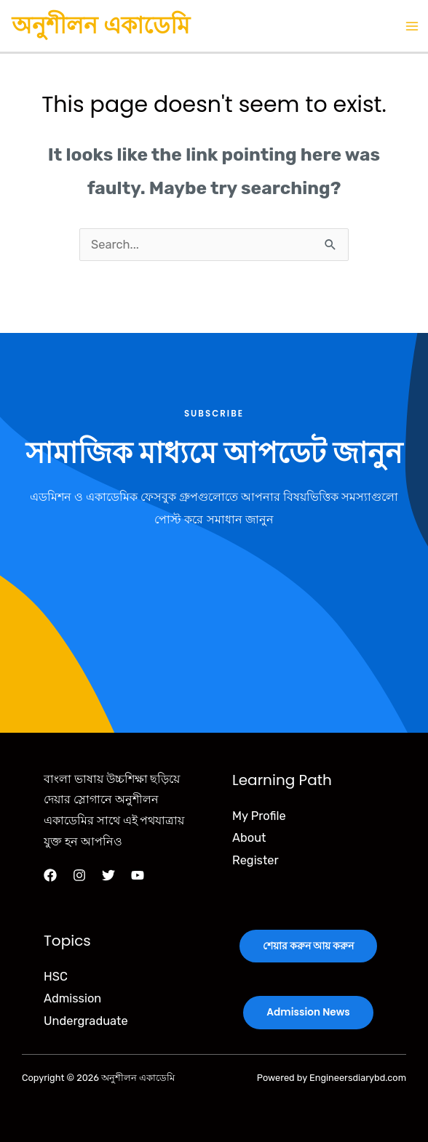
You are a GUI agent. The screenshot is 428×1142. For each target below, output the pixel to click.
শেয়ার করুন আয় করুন (308, 946)
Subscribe (214, 413)
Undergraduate (86, 1021)
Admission (72, 998)
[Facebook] (50, 875)
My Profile (259, 816)
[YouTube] (137, 875)
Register (255, 860)
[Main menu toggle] (411, 25)
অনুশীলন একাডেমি (101, 25)
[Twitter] (108, 875)
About (249, 838)
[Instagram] (79, 875)
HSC (56, 977)
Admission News (307, 1012)
